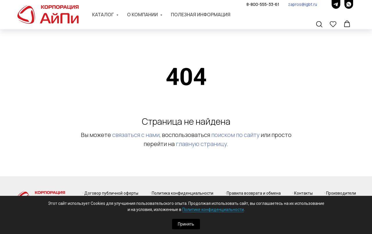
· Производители (340, 193)
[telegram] (336, 4)
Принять (186, 224)
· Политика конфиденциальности (181, 193)
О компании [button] (143, 14)
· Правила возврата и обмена (253, 193)
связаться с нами (136, 135)
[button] (320, 24)
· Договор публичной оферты (110, 193)
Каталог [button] (103, 14)
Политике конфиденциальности (213, 209)
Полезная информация (200, 14)
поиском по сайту (235, 135)
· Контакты (302, 193)
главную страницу (201, 144)
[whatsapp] (348, 4)
